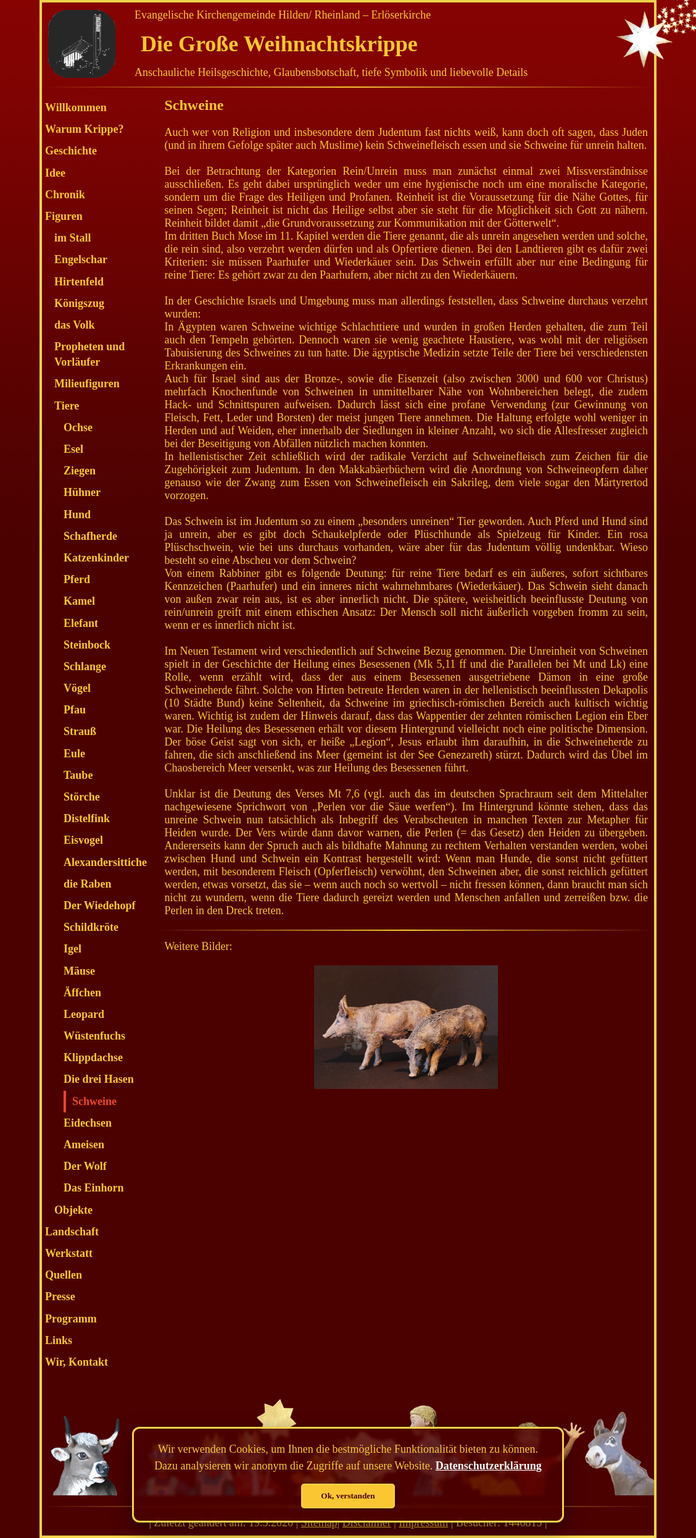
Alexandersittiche (105, 862)
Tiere (66, 406)
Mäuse (79, 971)
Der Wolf (85, 1166)
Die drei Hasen (99, 1079)
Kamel (79, 601)
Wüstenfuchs (94, 1036)
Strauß (80, 731)
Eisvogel (83, 840)
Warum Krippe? (84, 129)
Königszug (79, 303)
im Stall (72, 238)
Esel (73, 449)
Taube (78, 775)
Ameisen (84, 1144)
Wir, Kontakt (76, 1362)
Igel (72, 949)
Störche (82, 797)
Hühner (82, 492)
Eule (74, 753)
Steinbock (87, 645)
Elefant (81, 623)
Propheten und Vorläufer (89, 354)
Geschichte (71, 151)
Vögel (77, 688)
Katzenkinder (96, 558)
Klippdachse (93, 1057)
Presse (60, 1296)
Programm (71, 1319)
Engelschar (80, 259)
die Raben (88, 884)
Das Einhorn (94, 1188)
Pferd (77, 579)
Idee (55, 173)
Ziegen (80, 470)
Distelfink (87, 818)
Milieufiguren (87, 383)
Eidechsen (88, 1123)
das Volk (74, 325)
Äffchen (82, 992)
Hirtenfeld (79, 281)
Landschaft (72, 1231)
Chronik (65, 194)
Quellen (63, 1275)
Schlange (85, 666)
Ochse (78, 427)
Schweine (94, 1101)
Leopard (84, 1014)
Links (58, 1340)
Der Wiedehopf (100, 905)
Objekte (73, 1210)
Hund (77, 514)
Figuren (64, 216)
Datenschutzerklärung (489, 1466)
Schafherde (90, 536)
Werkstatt (69, 1253)
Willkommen (76, 107)
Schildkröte (91, 927)
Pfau (75, 710)
